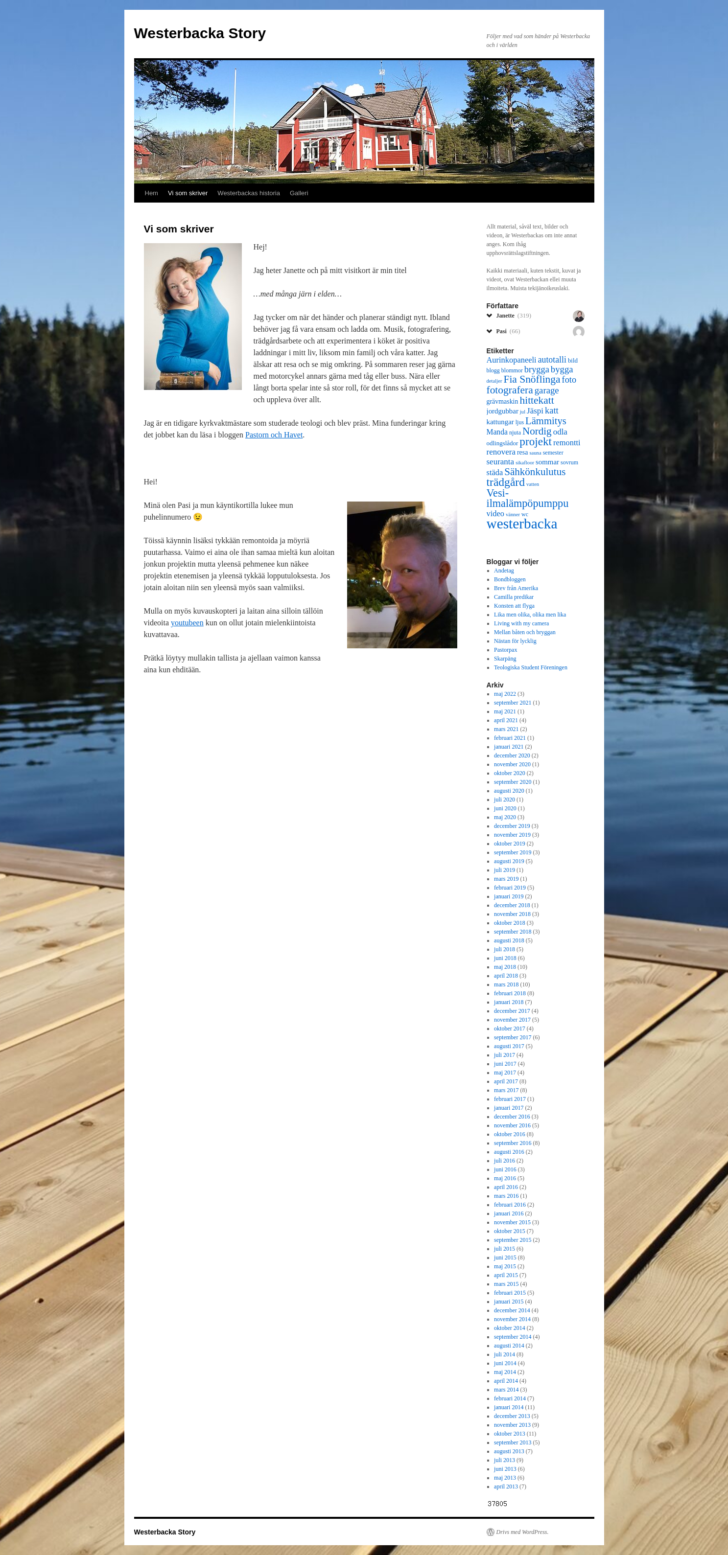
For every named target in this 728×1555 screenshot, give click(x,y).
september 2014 (512, 1336)
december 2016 (512, 1116)
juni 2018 (505, 958)
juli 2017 (504, 1055)
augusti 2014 (509, 1345)
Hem (151, 193)
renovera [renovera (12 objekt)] (501, 452)
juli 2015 (504, 1248)
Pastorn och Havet (274, 435)
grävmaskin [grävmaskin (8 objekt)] (502, 401)
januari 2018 (508, 1002)
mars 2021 (506, 729)
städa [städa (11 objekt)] (495, 472)
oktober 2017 (509, 1028)
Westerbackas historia (248, 193)
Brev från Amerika (516, 588)
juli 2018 (504, 949)
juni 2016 (505, 1169)
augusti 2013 (509, 1451)
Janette (514, 315)
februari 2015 (510, 1292)
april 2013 (506, 1486)
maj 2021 (505, 711)
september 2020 (512, 781)
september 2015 (512, 1239)
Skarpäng (505, 658)
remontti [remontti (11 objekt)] (567, 442)
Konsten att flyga (514, 605)
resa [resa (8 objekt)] (522, 452)
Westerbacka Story (200, 33)
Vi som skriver (188, 193)
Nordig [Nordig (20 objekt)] (537, 431)
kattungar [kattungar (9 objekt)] (500, 422)
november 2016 (512, 1125)
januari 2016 (508, 1213)
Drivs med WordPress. (522, 1532)
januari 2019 (508, 896)
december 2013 (512, 1416)
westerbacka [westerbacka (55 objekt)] (522, 523)
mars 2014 (506, 1389)
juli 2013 (504, 1460)
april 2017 (506, 1081)
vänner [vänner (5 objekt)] (513, 514)
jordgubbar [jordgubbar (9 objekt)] (502, 411)
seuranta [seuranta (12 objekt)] (501, 461)
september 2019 (512, 852)
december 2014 (512, 1310)
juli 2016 (504, 1160)
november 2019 (512, 834)
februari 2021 (510, 737)
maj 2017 (505, 1072)
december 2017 (512, 1010)
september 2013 (512, 1442)
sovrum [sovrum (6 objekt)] (569, 462)
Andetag (504, 570)
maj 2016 (505, 1178)
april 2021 (506, 720)
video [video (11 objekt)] (495, 513)
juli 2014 (504, 1354)
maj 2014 (505, 1372)
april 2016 (506, 1187)
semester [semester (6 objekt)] (553, 452)
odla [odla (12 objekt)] (560, 431)
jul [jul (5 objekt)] (522, 411)
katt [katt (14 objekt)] (552, 410)
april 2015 (506, 1275)
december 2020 (512, 755)
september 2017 (512, 1037)
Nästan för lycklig (515, 641)
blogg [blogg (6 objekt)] (493, 370)
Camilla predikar (514, 597)
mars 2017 (506, 1090)
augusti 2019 (509, 861)
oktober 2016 (509, 1134)
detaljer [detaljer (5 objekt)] (494, 381)
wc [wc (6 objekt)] (524, 514)
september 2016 (512, 1143)
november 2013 (512, 1424)
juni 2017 (505, 1063)
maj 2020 (505, 817)
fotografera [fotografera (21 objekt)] (510, 390)
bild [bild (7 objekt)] (573, 360)
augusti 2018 (509, 940)
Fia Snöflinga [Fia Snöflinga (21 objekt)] (531, 379)
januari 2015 (508, 1301)
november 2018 (512, 914)
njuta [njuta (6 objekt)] (515, 432)
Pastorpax (505, 649)
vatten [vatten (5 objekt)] (532, 484)
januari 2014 (508, 1407)
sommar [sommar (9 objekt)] (547, 462)
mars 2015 (506, 1284)
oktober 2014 (509, 1328)
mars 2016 (506, 1195)
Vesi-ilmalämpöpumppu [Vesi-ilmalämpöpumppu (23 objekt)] (528, 498)
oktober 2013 (509, 1433)
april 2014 (506, 1380)
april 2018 (506, 975)
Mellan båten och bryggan (525, 632)
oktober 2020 (509, 773)
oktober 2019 (509, 843)
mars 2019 (506, 878)
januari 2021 (508, 746)
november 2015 (512, 1222)
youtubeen (187, 622)
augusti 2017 (509, 1046)
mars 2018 (506, 984)
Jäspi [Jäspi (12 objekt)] (535, 410)
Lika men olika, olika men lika (530, 614)
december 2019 (512, 826)
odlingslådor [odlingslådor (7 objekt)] (502, 443)
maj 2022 (505, 693)
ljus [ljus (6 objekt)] (520, 422)
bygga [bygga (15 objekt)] (562, 369)
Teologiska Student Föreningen (530, 667)
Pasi (508, 331)
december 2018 (512, 905)
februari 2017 (510, 1099)
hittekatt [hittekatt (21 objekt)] (536, 400)
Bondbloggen (510, 579)
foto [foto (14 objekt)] (569, 380)
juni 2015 (505, 1257)
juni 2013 (505, 1468)
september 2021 (512, 702)
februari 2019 (510, 887)
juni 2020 (505, 808)
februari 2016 (510, 1204)
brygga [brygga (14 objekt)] (536, 369)
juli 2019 (504, 870)
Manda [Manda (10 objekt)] (497, 432)
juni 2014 (505, 1363)
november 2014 (512, 1319)
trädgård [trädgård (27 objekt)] (506, 482)
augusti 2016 (509, 1151)
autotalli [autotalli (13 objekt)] (552, 360)
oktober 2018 (509, 922)
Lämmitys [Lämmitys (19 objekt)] (545, 420)
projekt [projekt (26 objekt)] (535, 441)
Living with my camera (521, 623)
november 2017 (512, 1019)
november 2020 (512, 764)
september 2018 (512, 931)
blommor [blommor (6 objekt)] (512, 370)
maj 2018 (505, 966)
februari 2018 (510, 993)
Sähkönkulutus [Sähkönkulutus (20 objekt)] (534, 472)
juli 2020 (504, 799)
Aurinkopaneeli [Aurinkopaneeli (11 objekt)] (512, 360)
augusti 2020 (509, 790)
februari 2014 (510, 1398)
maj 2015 (505, 1266)
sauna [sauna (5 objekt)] (535, 453)
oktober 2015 (509, 1231)
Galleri (299, 193)
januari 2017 (508, 1107)
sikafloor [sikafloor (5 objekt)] (525, 462)
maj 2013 (505, 1477)
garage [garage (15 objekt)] (547, 390)
